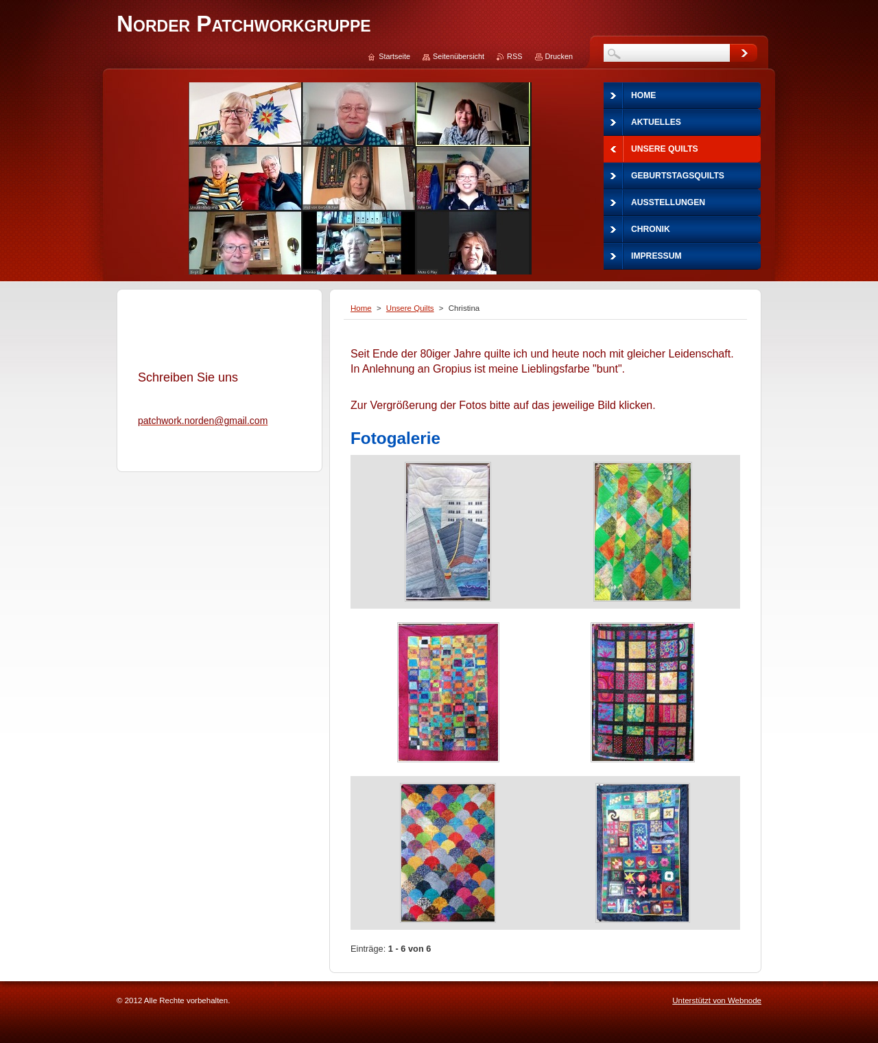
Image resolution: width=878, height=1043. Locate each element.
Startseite (394, 56)
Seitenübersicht (458, 56)
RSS (514, 56)
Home (361, 308)
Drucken (559, 56)
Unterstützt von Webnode (716, 1000)
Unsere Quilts (410, 308)
